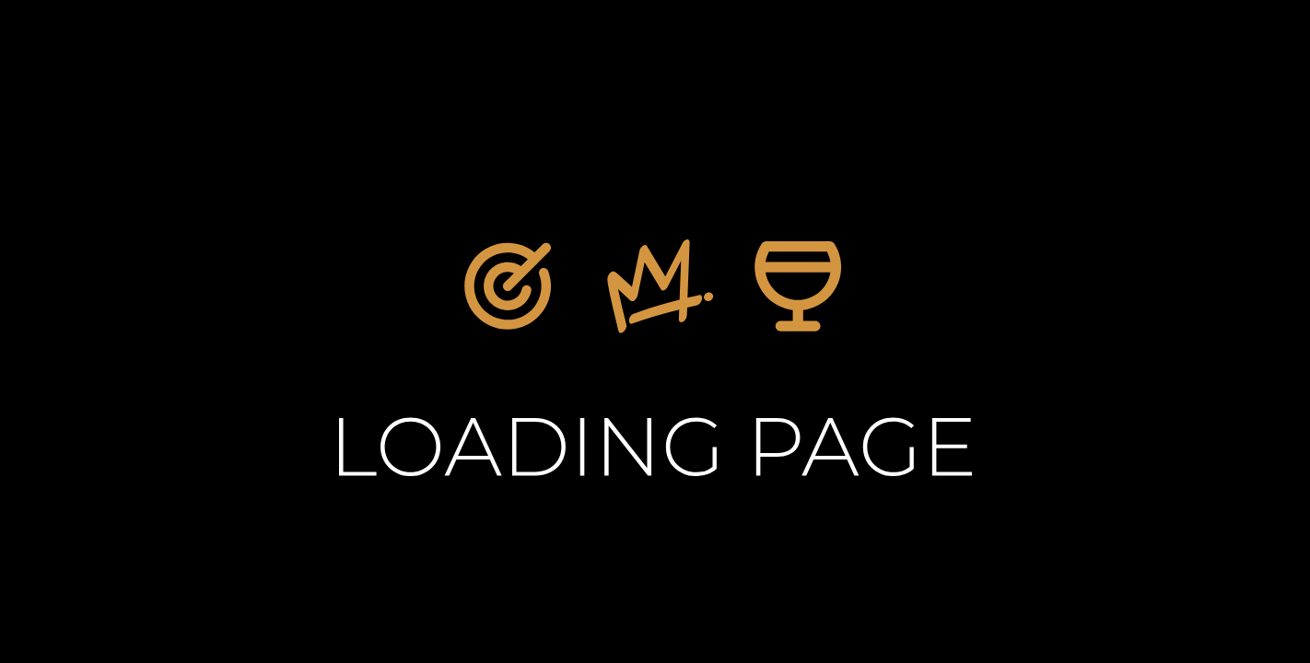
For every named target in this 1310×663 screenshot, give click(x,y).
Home (708, 488)
